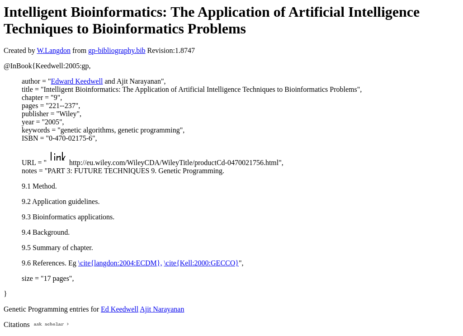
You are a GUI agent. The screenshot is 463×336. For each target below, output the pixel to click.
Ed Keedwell (119, 309)
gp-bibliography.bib (117, 50)
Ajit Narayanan (162, 309)
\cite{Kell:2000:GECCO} (201, 263)
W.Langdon (54, 50)
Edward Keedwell (77, 81)
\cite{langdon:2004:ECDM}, (120, 263)
